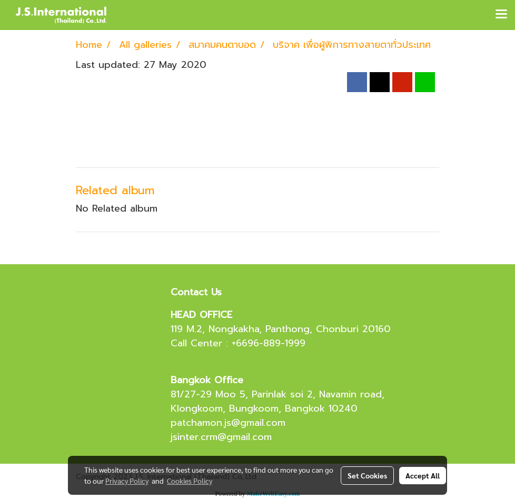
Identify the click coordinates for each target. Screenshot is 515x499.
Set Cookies (367, 475)
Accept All (422, 475)
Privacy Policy (126, 480)
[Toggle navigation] (501, 14)
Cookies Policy (189, 480)
